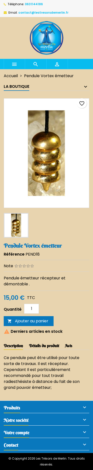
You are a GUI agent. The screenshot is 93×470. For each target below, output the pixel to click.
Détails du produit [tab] (44, 345)
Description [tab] (13, 345)
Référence (14, 254)
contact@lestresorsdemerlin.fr (43, 12)
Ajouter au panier (27, 321)
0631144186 (34, 4)
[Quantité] (31, 309)
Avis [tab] (68, 345)
